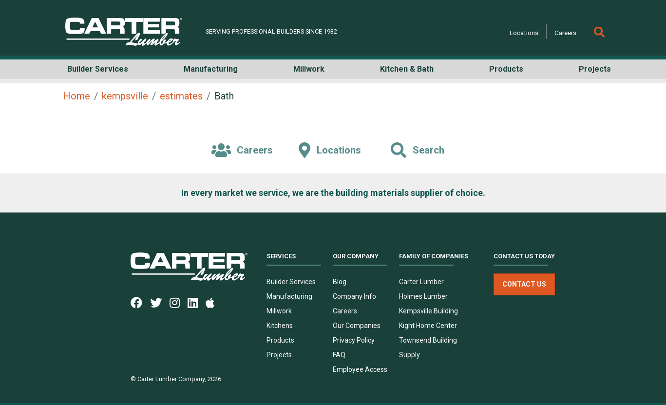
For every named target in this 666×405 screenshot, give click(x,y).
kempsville (125, 96)
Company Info (354, 296)
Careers (565, 33)
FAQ (339, 355)
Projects (279, 355)
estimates (181, 96)
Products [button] (506, 69)
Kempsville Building (428, 311)
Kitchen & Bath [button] (407, 69)
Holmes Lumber (423, 296)
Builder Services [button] (97, 69)
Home (76, 96)
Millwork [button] (308, 69)
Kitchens (279, 325)
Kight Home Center (428, 325)
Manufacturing (289, 296)
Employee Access (360, 369)
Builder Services (291, 282)
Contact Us (524, 284)
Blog (339, 282)
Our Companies (357, 325)
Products (280, 340)
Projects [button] (595, 69)
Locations (524, 33)
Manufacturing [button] (211, 69)
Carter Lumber (421, 282)
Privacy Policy (354, 340)
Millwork (279, 311)
